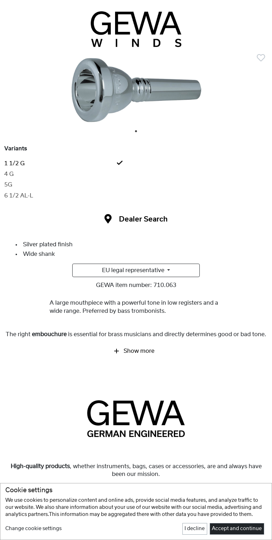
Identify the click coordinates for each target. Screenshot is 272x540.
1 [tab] (136, 131)
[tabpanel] (136, 92)
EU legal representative (134, 270)
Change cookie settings (33, 528)
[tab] (136, 163)
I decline (195, 528)
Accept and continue (237, 528)
